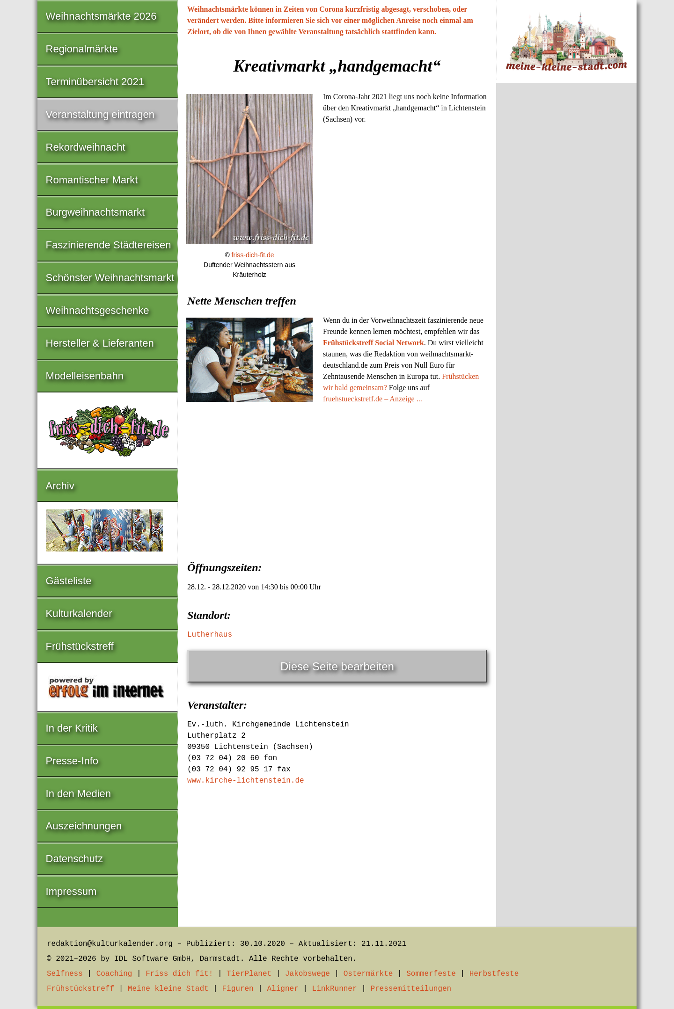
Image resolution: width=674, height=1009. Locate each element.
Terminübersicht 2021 (95, 81)
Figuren (237, 989)
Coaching (114, 974)
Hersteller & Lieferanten (100, 343)
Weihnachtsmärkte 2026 (101, 16)
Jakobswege (307, 974)
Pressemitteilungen (410, 989)
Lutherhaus (209, 635)
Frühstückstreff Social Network (373, 343)
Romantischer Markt (92, 180)
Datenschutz (74, 858)
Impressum (71, 891)
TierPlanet (249, 974)
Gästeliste (69, 581)
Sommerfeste (431, 974)
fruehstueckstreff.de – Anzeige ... (372, 399)
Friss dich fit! (179, 974)
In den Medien (78, 793)
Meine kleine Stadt (168, 989)
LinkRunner (334, 989)
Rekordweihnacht (85, 147)
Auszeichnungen (84, 826)
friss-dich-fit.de (253, 255)
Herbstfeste (494, 974)
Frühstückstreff (80, 646)
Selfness (65, 974)
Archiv (60, 486)
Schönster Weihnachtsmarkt (110, 277)
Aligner (283, 989)
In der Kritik (72, 728)
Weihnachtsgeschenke (97, 310)
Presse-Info (72, 761)
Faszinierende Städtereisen (108, 245)
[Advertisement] (337, 479)
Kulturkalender (79, 613)
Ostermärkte (368, 974)
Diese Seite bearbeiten (337, 666)
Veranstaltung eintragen (100, 114)
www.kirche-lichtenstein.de (245, 781)
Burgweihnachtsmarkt (95, 212)
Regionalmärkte (82, 49)
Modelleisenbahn (85, 376)
